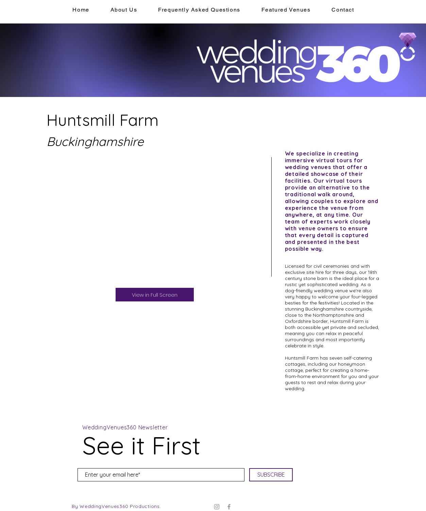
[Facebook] (229, 506)
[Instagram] (216, 506)
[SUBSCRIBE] (271, 474)
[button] (286, 10)
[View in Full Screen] (155, 294)
